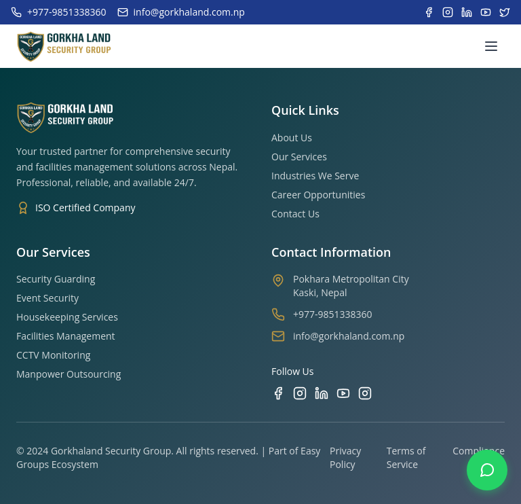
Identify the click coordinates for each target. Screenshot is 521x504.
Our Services (299, 156)
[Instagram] (300, 393)
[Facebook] (278, 393)
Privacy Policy (345, 457)
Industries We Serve (315, 175)
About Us (291, 137)
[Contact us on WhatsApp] (487, 470)
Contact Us (295, 213)
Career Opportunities (318, 194)
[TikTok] (365, 393)
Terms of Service (406, 457)
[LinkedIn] (321, 393)
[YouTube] (343, 393)
